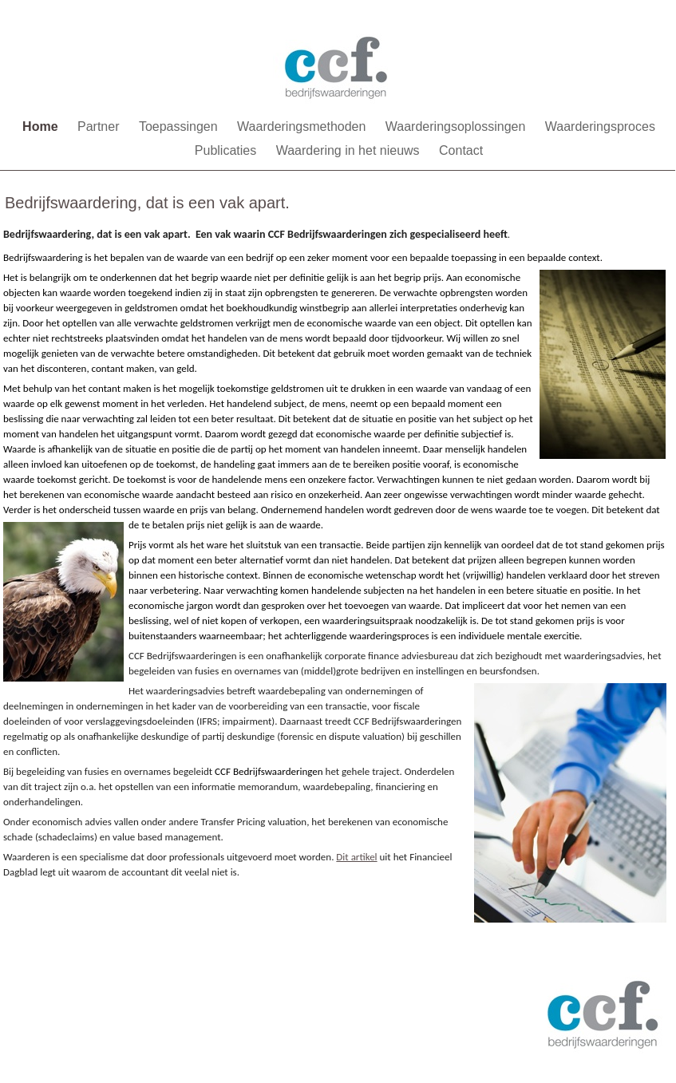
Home (41, 126)
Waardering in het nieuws (349, 150)
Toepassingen (180, 126)
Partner (100, 126)
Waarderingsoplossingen (457, 126)
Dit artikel (356, 857)
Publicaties (227, 150)
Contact (461, 150)
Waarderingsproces (600, 126)
